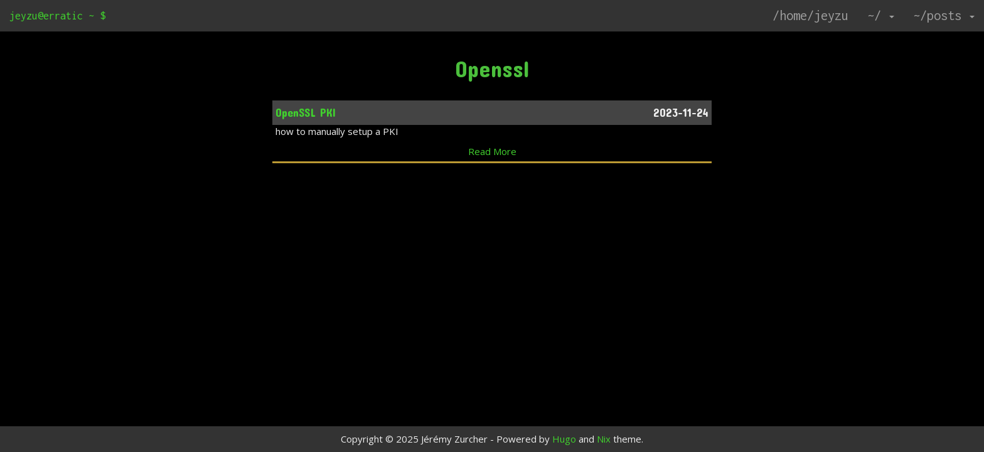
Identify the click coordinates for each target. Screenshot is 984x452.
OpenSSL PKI (305, 112)
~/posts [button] (944, 15)
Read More (492, 151)
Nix (604, 439)
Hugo (564, 439)
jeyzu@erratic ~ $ (57, 15)
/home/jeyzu (810, 15)
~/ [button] (880, 15)
